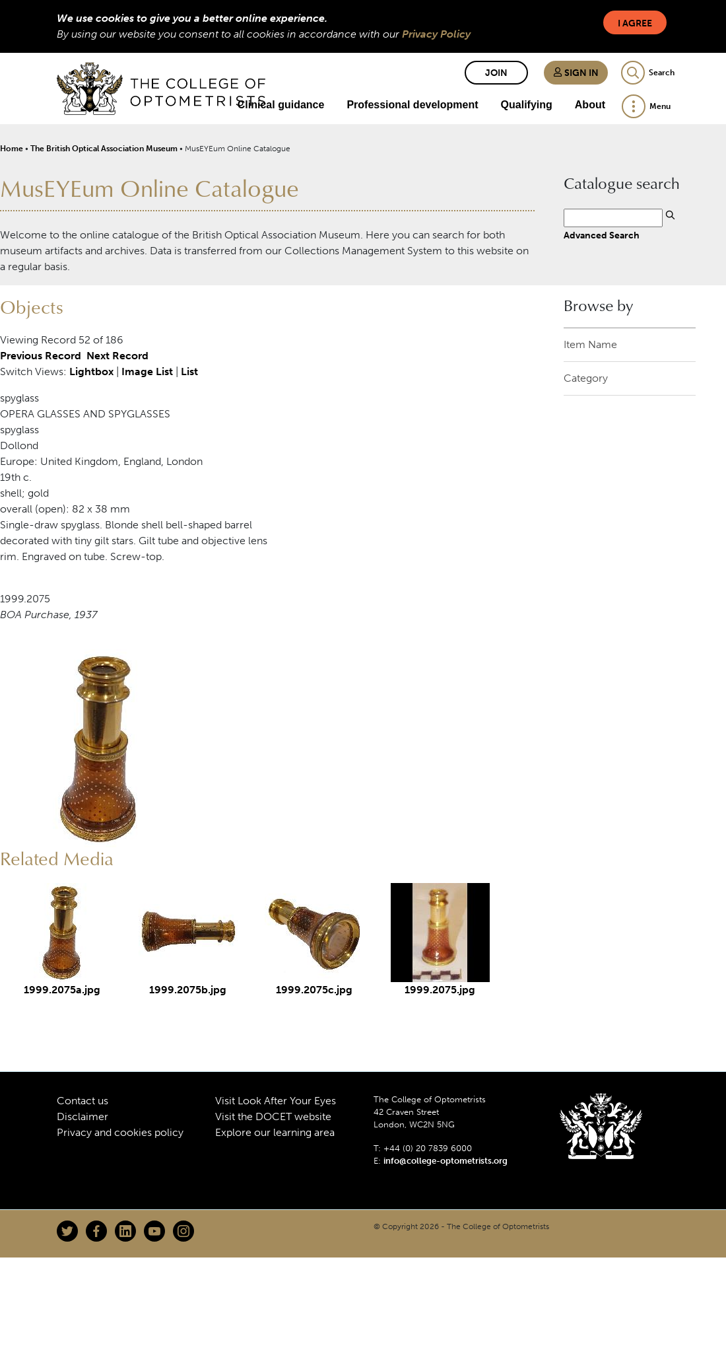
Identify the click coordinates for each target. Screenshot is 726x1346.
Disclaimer (82, 1116)
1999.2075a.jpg (62, 989)
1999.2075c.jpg (314, 989)
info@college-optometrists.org (445, 1161)
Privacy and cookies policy (120, 1132)
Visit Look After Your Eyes (275, 1100)
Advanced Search (602, 235)
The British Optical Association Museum (104, 148)
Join (496, 73)
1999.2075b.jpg (187, 989)
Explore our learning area (275, 1132)
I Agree (635, 23)
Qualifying (526, 104)
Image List (147, 371)
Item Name (590, 344)
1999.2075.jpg (440, 989)
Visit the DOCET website (273, 1116)
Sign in (576, 73)
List (189, 371)
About (590, 104)
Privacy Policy (436, 34)
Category (586, 378)
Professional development (412, 104)
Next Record (117, 355)
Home (11, 148)
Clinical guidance (281, 104)
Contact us (82, 1100)
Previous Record (40, 355)
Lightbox (91, 371)
